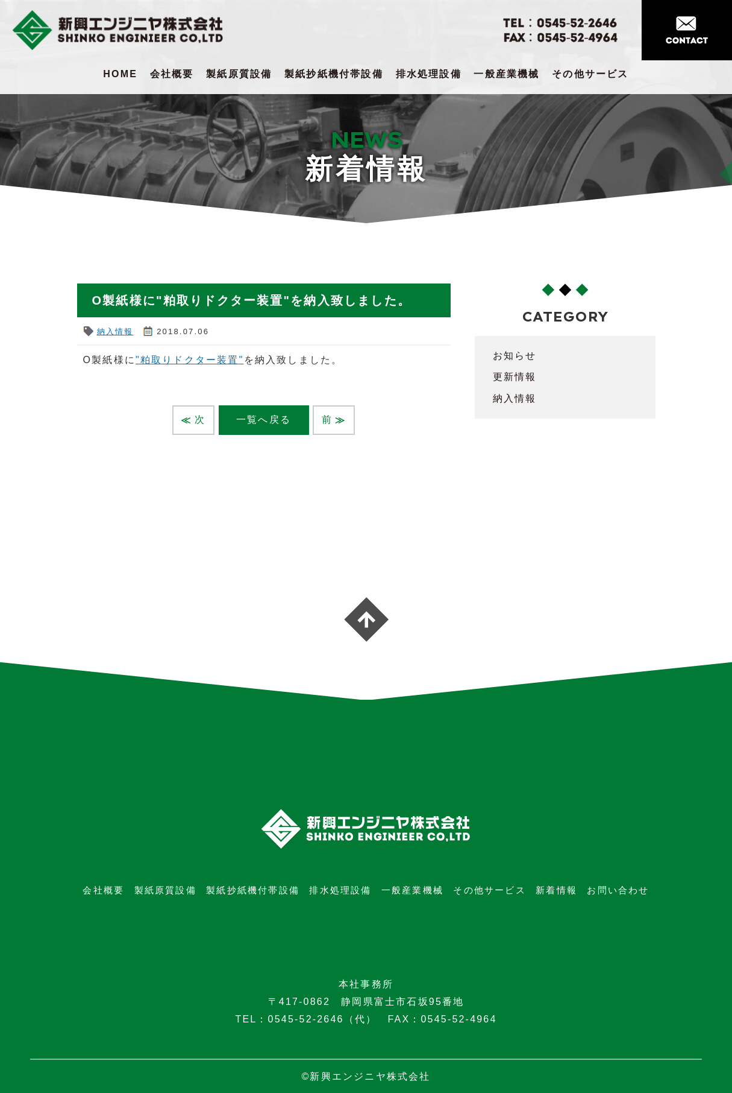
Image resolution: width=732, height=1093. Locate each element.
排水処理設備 (428, 74)
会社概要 (172, 74)
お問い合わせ (618, 890)
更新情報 (515, 377)
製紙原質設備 (239, 74)
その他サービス (590, 74)
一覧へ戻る (263, 419)
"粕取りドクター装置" (190, 360)
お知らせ (515, 355)
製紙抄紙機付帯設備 (333, 74)
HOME (120, 74)
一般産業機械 (506, 74)
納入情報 (115, 331)
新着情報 (556, 890)
